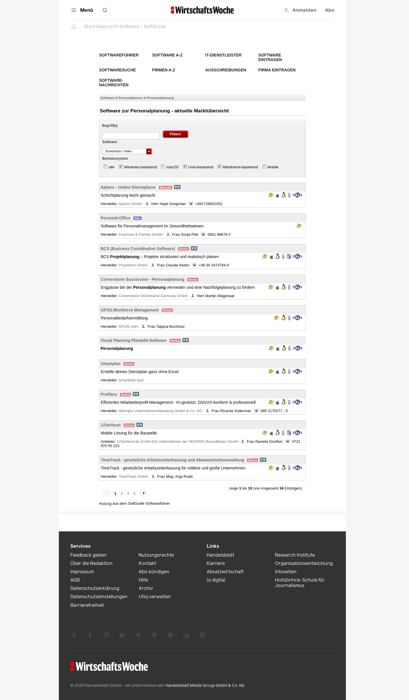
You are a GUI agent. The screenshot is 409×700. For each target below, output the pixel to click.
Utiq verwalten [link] (155, 596)
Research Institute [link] (295, 555)
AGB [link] (75, 580)
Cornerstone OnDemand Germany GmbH (154, 296)
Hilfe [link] (143, 580)
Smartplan (110, 363)
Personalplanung (160, 98)
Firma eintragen (277, 70)
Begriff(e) (109, 126)
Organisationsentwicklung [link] (304, 563)
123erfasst (111, 425)
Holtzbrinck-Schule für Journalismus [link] (300, 583)
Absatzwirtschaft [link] (225, 571)
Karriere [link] (216, 563)
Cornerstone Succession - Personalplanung (142, 279)
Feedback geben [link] (88, 555)
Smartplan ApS (132, 380)
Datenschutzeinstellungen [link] (98, 596)
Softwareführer (119, 55)
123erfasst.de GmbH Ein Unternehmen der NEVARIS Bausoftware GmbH (178, 441)
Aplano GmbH (131, 204)
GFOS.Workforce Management (130, 310)
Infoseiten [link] (285, 571)
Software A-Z (167, 55)
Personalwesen (131, 98)
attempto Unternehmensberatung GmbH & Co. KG (161, 411)
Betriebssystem (115, 159)
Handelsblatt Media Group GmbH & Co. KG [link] (204, 685)
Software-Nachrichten (114, 82)
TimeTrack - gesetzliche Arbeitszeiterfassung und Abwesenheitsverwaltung (172, 460)
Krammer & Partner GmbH (141, 234)
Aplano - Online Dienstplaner (128, 187)
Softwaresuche (117, 70)
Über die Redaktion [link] (91, 563)
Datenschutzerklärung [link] (94, 588)
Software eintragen (270, 57)
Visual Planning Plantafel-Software (133, 340)
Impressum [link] (82, 571)
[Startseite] (73, 26)
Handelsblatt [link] (220, 555)
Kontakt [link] (147, 563)
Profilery (109, 394)
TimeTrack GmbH (134, 476)
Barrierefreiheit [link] (87, 605)
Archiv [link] (146, 588)
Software (107, 98)
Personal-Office (115, 218)
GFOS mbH (129, 326)
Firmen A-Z (163, 70)
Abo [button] (329, 10)
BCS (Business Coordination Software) (138, 248)
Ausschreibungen (225, 70)
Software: (110, 142)
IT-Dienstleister (223, 55)
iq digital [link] (216, 580)
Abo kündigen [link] (154, 571)
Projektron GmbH (134, 265)
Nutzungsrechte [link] (156, 555)
